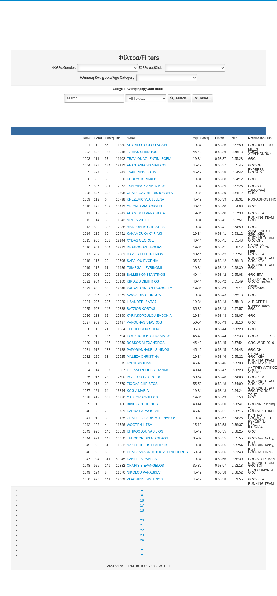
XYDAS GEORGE (140, 240)
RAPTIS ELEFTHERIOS (145, 254)
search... (179, 98)
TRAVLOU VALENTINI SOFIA (149, 159)
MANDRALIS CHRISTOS (146, 227)
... (142, 515)
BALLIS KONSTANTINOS (146, 275)
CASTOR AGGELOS (142, 397)
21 (142, 525)
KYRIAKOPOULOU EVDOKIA (149, 316)
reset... (202, 98)
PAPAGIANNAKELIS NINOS (148, 350)
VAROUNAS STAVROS (144, 322)
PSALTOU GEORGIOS (144, 377)
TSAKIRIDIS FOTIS (141, 172)
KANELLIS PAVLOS (142, 459)
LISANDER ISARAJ (141, 302)
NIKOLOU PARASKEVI (144, 472)
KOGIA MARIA (138, 391)
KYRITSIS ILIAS (139, 363)
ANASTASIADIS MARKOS (146, 165)
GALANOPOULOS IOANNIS (148, 370)
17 (142, 505)
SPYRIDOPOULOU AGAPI (147, 145)
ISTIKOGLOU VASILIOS (145, 431)
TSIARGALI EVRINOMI (144, 268)
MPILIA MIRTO (138, 220)
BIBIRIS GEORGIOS (142, 404)
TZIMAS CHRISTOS (142, 152)
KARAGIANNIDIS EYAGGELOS (150, 288)
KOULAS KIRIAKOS (142, 179)
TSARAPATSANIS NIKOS (146, 186)
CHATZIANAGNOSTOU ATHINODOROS (157, 452)
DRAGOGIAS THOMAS (144, 247)
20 (142, 520)
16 (142, 500)
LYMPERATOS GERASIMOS (148, 336)
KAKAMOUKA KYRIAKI (144, 234)
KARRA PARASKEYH (143, 411)
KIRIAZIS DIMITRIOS (143, 281)
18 (142, 510)
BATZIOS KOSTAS (141, 309)
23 (142, 535)
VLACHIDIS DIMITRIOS (145, 479)
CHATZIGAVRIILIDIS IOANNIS (150, 193)
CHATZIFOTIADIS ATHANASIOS (151, 418)
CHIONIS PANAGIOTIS (144, 206)
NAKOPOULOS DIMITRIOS (147, 445)
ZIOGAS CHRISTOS (142, 384)
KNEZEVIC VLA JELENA (145, 199)
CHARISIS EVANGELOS (145, 465)
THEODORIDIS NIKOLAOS (147, 438)
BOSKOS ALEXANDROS (146, 343)
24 (142, 540)
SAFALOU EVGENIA (142, 261)
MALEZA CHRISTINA (143, 357)
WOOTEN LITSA (139, 425)
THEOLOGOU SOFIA (143, 329)
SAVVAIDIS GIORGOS (144, 295)
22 (142, 530)
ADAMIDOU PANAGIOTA (146, 213)
